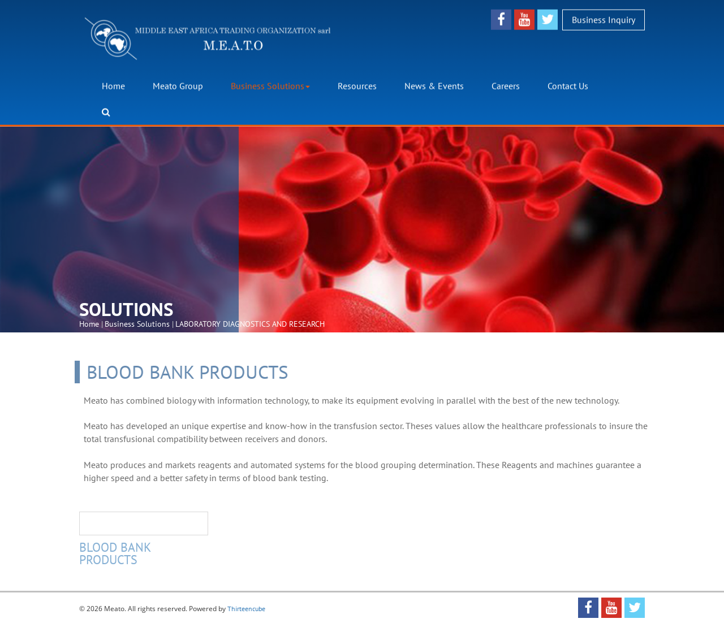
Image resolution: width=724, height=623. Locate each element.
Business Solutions (270, 86)
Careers (506, 86)
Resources (357, 86)
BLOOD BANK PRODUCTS (114, 554)
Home (113, 86)
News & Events (434, 86)
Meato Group (178, 86)
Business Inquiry (603, 19)
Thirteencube (246, 608)
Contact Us (568, 86)
